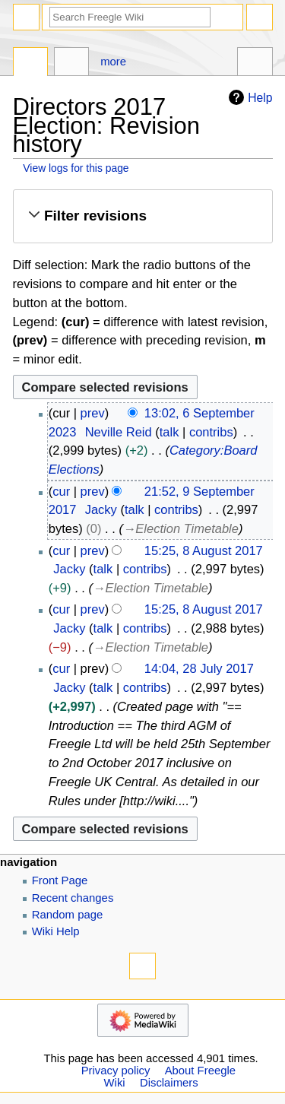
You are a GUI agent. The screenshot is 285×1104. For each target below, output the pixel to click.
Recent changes (73, 898)
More (113, 62)
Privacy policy (115, 1070)
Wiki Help (56, 931)
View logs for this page (75, 168)
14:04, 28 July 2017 (199, 668)
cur (61, 491)
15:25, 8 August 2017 (203, 550)
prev (93, 413)
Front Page (60, 880)
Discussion (72, 63)
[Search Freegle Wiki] (130, 17)
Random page (67, 915)
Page (31, 63)
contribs (211, 432)
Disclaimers (169, 1083)
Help (248, 97)
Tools (255, 63)
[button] (142, 216)
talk (169, 432)
